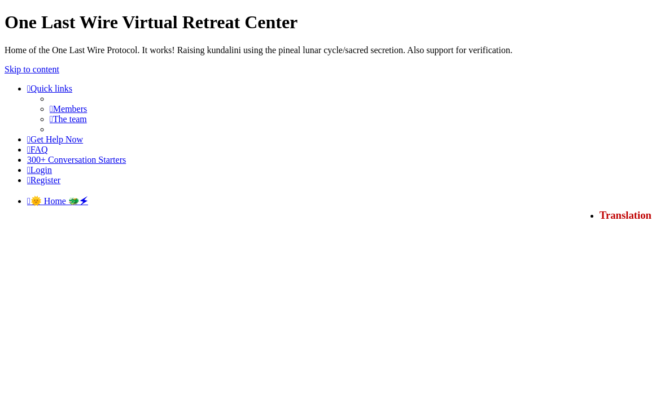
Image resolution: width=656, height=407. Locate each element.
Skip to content (32, 69)
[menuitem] (68, 109)
